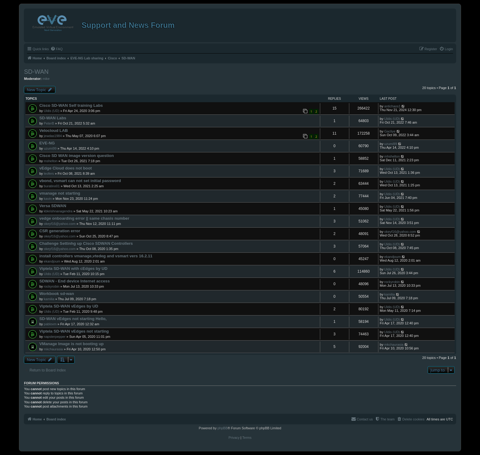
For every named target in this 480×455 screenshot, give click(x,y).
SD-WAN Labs (52, 118)
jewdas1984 (53, 136)
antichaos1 (392, 106)
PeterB (49, 123)
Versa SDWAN (52, 205)
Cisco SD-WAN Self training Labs (71, 105)
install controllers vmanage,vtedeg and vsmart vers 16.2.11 (95, 256)
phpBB (222, 428)
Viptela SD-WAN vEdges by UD (68, 306)
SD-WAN (36, 71)
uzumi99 (50, 148)
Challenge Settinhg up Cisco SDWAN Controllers (86, 243)
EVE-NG (47, 143)
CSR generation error (59, 231)
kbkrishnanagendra (58, 211)
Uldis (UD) (51, 111)
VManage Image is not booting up (71, 343)
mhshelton (392, 156)
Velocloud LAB (53, 130)
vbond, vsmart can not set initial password (80, 180)
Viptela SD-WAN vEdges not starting (74, 331)
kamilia (49, 299)
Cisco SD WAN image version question (76, 155)
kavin (48, 198)
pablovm (50, 324)
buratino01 (52, 186)
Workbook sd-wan (56, 293)
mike (46, 78)
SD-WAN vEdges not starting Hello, (73, 318)
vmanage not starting (59, 193)
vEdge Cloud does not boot (65, 168)
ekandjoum (52, 261)
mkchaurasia (53, 349)
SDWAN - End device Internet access (74, 281)
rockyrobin (51, 286)
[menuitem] (57, 49)
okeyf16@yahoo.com (60, 224)
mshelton (51, 161)
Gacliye (390, 131)
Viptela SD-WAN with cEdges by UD (73, 268)
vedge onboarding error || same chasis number (84, 218)
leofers (49, 173)
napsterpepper (55, 336)
